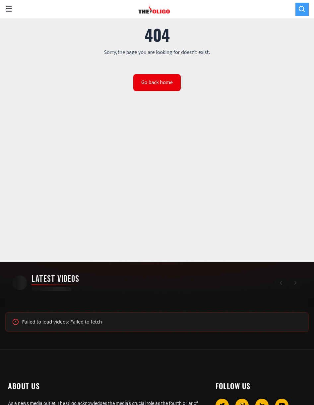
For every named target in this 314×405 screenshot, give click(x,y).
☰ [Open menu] (9, 9)
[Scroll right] (295, 283)
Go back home (157, 82)
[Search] (302, 9)
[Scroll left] (281, 283)
